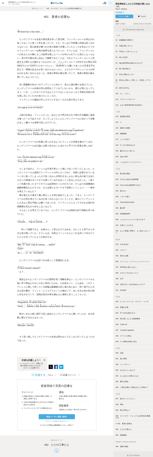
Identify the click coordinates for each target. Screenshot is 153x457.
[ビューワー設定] (105, 3)
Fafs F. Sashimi (121, 9)
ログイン (65, 421)
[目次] (111, 3)
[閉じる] (44, 360)
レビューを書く (124, 16)
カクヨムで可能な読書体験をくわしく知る (57, 425)
